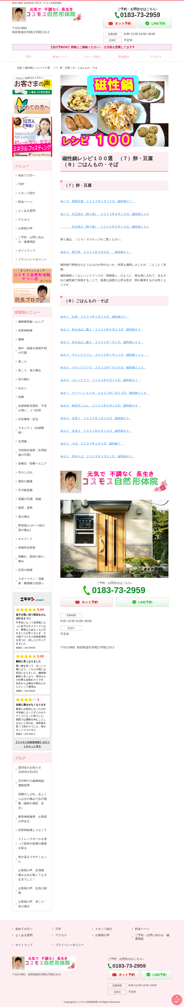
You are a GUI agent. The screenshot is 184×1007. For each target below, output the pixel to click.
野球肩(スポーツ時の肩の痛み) (31, 528)
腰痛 (21, 339)
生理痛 (22, 441)
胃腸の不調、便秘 (29, 498)
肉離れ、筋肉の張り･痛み (31, 559)
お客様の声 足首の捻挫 (32, 890)
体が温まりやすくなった (32, 859)
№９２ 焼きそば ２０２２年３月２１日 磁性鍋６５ (97, 456)
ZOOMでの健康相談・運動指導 (32, 783)
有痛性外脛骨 (26, 547)
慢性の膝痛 (25, 481)
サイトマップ (26, 250)
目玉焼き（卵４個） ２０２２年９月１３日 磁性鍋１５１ (104, 226)
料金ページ (60, 56)
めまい (22, 388)
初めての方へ (26, 175)
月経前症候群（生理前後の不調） (32, 452)
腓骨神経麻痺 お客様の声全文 (32, 819)
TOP (28, 56)
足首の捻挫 (25, 569)
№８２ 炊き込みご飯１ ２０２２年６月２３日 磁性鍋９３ (101, 329)
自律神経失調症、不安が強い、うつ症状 (32, 408)
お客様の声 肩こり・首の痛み (32, 904)
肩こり (22, 361)
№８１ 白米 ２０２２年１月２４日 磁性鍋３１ (94, 316)
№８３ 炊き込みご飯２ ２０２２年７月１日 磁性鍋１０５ (101, 342)
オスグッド (25, 538)
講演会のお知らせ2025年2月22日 (29, 770)
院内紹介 (124, 56)
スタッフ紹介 (92, 56)
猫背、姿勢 (25, 507)
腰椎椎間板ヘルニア (31, 321)
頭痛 (21, 396)
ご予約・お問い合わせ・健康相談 (31, 239)
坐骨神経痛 (25, 330)
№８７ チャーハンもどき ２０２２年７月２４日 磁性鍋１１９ (104, 392)
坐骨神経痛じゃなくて (32, 830)
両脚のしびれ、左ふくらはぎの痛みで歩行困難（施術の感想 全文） (32, 801)
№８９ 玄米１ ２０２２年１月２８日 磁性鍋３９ (96, 418)
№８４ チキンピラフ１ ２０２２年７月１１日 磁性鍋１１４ (104, 354)
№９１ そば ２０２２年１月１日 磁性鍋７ (91, 443)
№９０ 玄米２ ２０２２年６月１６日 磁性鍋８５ (96, 430)
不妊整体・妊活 (28, 419)
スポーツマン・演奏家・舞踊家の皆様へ (31, 581)
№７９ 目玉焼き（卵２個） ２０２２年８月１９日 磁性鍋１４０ (104, 214)
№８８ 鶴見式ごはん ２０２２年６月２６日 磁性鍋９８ (100, 405)
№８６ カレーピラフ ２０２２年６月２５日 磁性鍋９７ (100, 380)
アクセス (155, 56)
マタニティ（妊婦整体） (31, 430)
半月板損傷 (25, 490)
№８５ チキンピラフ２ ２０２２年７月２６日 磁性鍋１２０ (103, 367)
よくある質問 (26, 210)
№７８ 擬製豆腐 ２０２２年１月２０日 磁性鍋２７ (97, 201)
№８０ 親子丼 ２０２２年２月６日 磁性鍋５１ (96, 252)
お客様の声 (25, 228)
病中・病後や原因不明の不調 (32, 350)
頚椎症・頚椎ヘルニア (32, 463)
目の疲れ (24, 379)
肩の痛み (24, 516)
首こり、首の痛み (29, 370)
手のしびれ (25, 472)
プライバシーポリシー (32, 259)
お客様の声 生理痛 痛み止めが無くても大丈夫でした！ (32, 875)
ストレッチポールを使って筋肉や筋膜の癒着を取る (32, 843)
